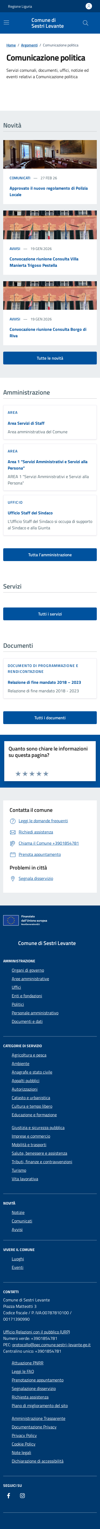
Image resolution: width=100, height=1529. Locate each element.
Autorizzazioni (25, 1089)
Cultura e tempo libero (32, 1106)
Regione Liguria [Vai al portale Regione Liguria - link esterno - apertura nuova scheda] (20, 6)
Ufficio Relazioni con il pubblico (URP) (36, 1332)
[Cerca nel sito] (85, 23)
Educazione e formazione (34, 1114)
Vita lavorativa (25, 1178)
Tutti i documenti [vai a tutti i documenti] (50, 717)
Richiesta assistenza (30, 1397)
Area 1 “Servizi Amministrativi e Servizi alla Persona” (47, 464)
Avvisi (15, 248)
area (13, 412)
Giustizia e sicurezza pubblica (38, 1127)
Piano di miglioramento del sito (40, 1405)
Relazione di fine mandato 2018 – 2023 (44, 682)
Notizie (18, 1212)
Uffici (16, 987)
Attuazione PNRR (27, 1363)
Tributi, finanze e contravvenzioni (42, 1161)
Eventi (17, 1267)
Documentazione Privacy (34, 1427)
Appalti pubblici (25, 1080)
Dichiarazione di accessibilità (37, 1461)
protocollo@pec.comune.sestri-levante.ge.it (51, 1344)
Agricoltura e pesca (29, 1055)
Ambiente (20, 1063)
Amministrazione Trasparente (38, 1418)
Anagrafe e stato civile (32, 1072)
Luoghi (18, 1259)
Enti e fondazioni (27, 995)
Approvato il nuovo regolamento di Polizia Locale (49, 191)
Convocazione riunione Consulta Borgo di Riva (48, 332)
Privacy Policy (24, 1435)
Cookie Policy (23, 1444)
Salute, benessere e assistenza (39, 1153)
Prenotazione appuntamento (37, 1380)
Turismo (19, 1170)
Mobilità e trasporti (29, 1144)
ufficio (15, 502)
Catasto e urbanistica (31, 1097)
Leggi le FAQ (23, 1371)
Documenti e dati (27, 1021)
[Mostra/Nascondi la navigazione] (6, 22)
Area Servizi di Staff (26, 423)
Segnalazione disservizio (34, 1388)
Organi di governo (28, 970)
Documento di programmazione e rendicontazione (43, 668)
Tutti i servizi (50, 614)
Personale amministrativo (35, 1013)
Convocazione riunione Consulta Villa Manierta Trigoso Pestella (44, 262)
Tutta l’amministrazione (50, 554)
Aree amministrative (30, 978)
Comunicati (20, 178)
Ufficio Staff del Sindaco (30, 513)
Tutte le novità (50, 358)
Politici (18, 1004)
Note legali (21, 1452)
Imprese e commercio (31, 1136)
